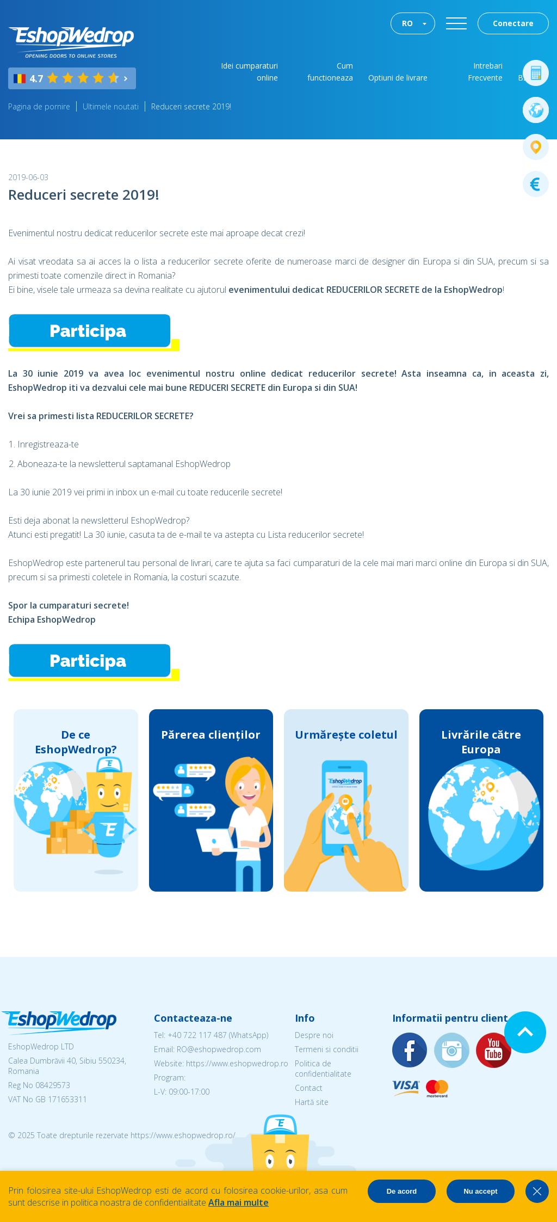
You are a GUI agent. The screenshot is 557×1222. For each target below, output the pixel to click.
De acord (402, 1191)
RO (407, 23)
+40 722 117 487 (197, 1035)
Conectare (513, 23)
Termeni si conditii (326, 1049)
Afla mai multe (238, 1202)
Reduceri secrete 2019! (191, 106)
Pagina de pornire (39, 106)
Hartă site (312, 1102)
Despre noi (314, 1035)
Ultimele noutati (111, 106)
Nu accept (480, 1191)
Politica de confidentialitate (323, 1068)
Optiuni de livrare (398, 77)
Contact (309, 1088)
